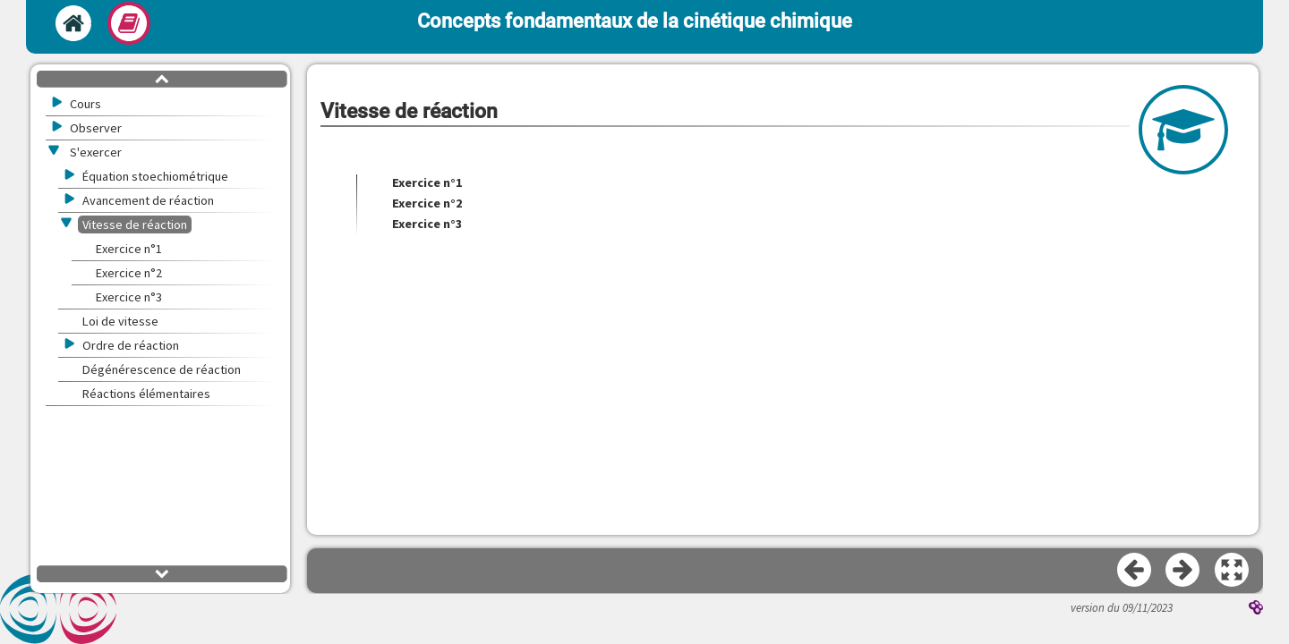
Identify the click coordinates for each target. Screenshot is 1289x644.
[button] (1233, 571)
